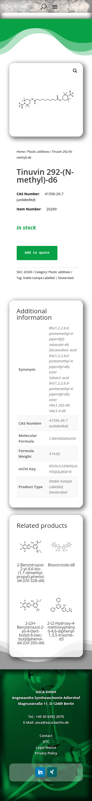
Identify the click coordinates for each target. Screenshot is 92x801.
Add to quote (37, 253)
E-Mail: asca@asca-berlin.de (46, 722)
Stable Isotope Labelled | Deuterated (48, 278)
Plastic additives (38, 152)
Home (21, 152)
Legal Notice (46, 747)
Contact (45, 735)
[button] (75, 70)
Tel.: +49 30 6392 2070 (46, 716)
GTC (46, 741)
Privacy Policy (46, 753)
